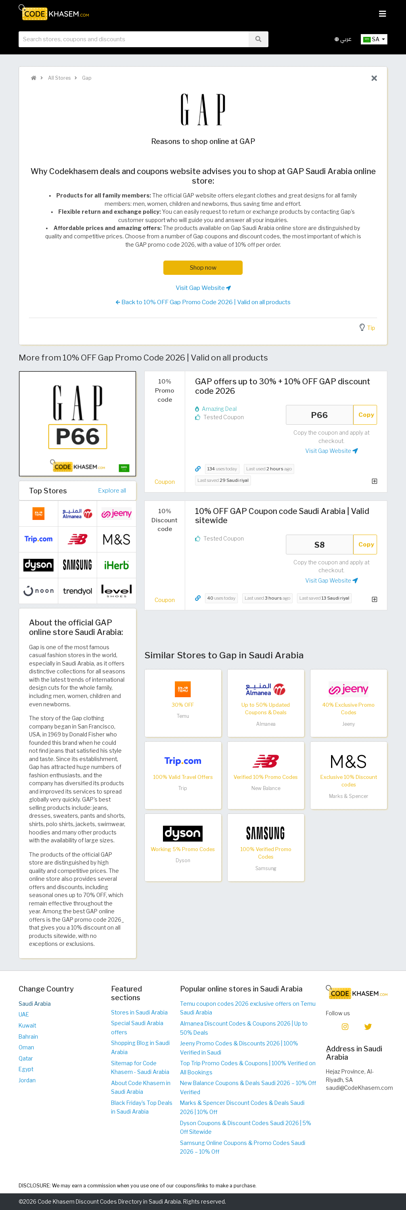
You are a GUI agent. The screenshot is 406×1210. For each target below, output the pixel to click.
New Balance (265, 788)
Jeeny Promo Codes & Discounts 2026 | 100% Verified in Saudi (239, 1048)
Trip (182, 788)
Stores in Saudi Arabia (139, 1012)
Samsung (265, 868)
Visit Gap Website (203, 288)
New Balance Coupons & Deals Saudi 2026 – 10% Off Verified (248, 1087)
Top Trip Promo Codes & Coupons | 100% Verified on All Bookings (248, 1068)
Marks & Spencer (348, 796)
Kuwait (27, 1025)
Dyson (183, 860)
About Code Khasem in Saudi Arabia (140, 1087)
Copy (366, 414)
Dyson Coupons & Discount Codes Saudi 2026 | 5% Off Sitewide (245, 1127)
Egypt (26, 1069)
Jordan (27, 1080)
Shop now (203, 267)
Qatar (26, 1058)
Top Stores (48, 490)
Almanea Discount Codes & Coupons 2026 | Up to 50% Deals (244, 1028)
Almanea (266, 724)
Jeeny (348, 724)
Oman (26, 1047)
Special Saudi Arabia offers (137, 1027)
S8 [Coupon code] (319, 544)
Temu (183, 716)
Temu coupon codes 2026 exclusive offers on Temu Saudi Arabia (248, 1008)
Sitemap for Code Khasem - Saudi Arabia (140, 1068)
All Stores (59, 78)
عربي (343, 39)
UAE (24, 1014)
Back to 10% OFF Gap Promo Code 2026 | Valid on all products (203, 302)
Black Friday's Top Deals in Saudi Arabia (141, 1107)
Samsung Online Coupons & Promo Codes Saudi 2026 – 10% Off (242, 1147)
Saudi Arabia (35, 1004)
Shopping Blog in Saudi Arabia (140, 1047)
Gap (86, 78)
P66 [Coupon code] (319, 414)
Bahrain (28, 1037)
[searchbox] (134, 39)
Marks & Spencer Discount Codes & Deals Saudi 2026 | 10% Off (242, 1107)
